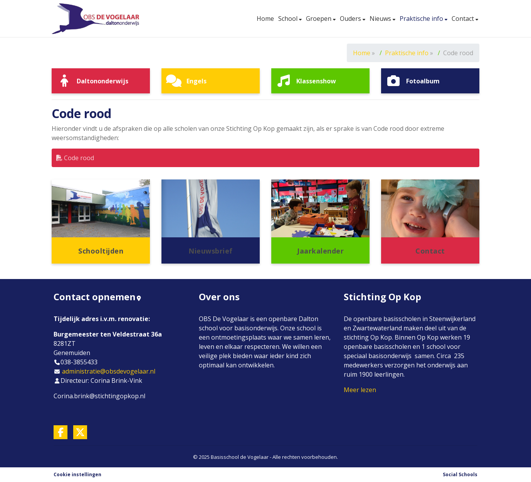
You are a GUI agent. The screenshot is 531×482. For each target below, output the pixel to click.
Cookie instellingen (77, 474)
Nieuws (381, 18)
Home (265, 18)
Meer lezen (360, 390)
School (288, 18)
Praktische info (422, 18)
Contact (464, 18)
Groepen (319, 18)
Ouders (351, 18)
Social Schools (460, 474)
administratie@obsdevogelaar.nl (108, 371)
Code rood (75, 158)
